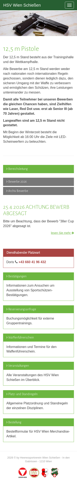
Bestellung (14, 422)
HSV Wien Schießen (22, 5)
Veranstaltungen (18, 365)
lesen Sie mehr (62, 233)
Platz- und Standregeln (23, 394)
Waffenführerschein (21, 337)
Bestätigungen (17, 276)
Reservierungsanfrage (22, 309)
